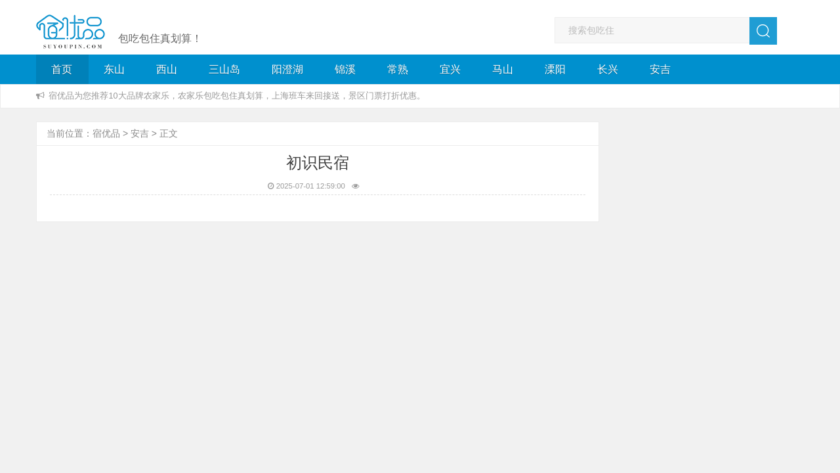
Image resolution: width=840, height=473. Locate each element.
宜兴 (450, 69)
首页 (61, 69)
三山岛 (224, 69)
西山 (166, 69)
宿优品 (106, 133)
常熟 (397, 69)
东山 (114, 69)
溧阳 (555, 69)
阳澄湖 (287, 69)
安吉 (660, 69)
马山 (502, 69)
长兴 (607, 69)
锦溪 (345, 69)
